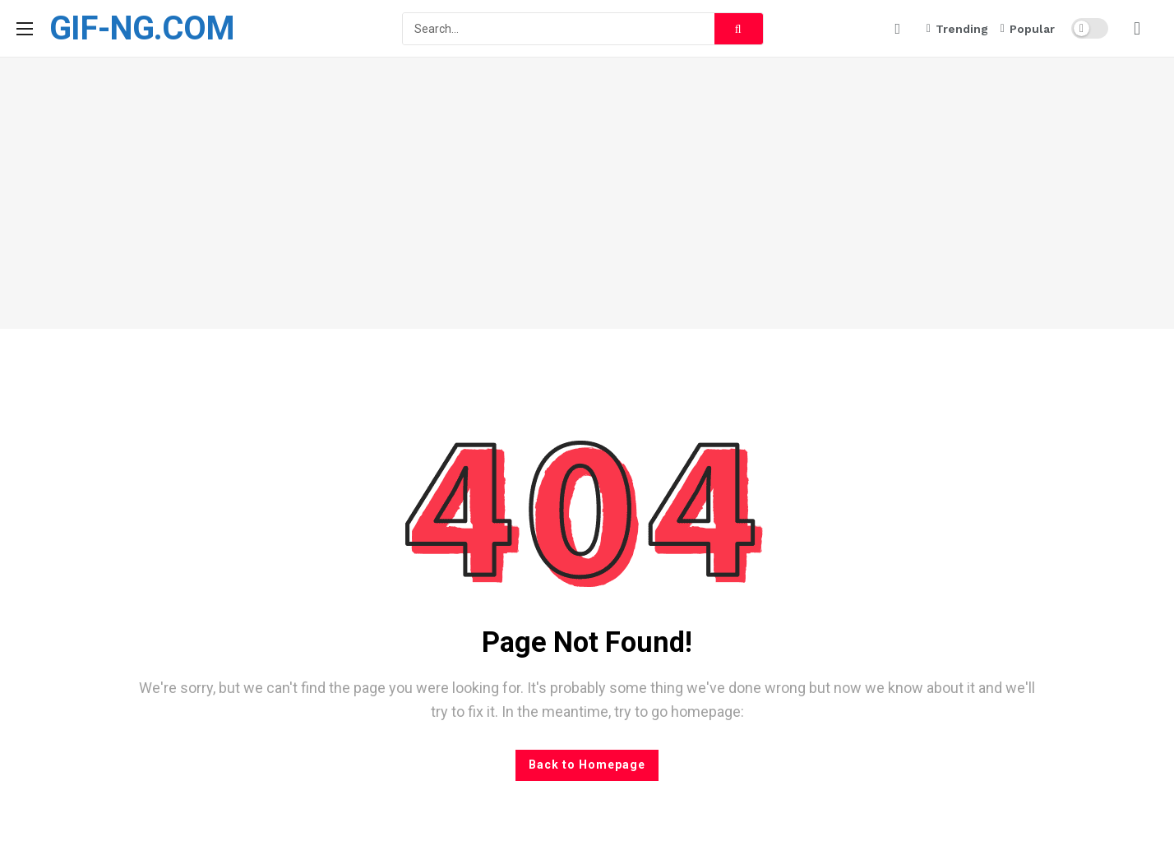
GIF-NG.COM (141, 28)
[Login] (1137, 28)
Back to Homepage (587, 764)
